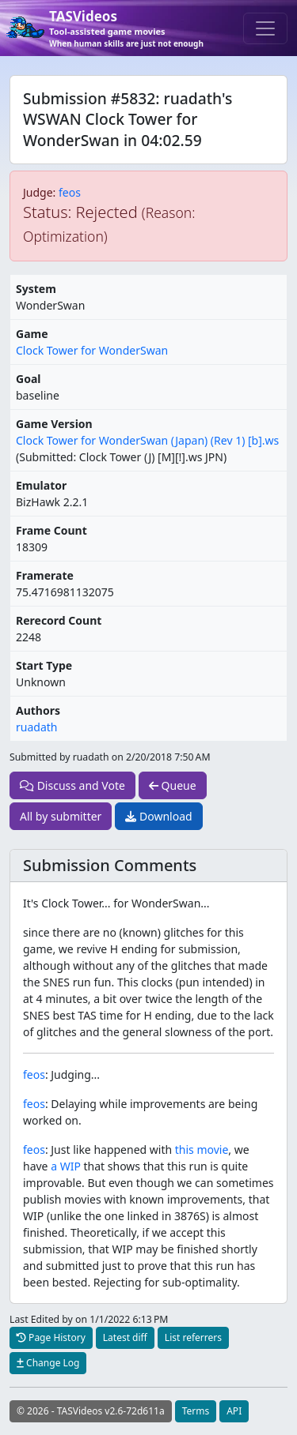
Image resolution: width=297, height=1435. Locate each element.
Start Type (44, 665)
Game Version (54, 423)
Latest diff (125, 1337)
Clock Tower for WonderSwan (92, 350)
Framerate (45, 575)
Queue (172, 785)
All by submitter (60, 816)
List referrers (193, 1337)
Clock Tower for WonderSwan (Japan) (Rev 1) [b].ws (147, 440)
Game (32, 333)
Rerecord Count (58, 620)
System (36, 288)
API (234, 1411)
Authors (38, 710)
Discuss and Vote (72, 785)
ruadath (36, 726)
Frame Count (51, 530)
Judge (38, 192)
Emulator (41, 485)
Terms (196, 1411)
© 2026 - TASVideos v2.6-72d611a (91, 1411)
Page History (51, 1337)
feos (70, 192)
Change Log (48, 1362)
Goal (28, 378)
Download (158, 816)
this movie (202, 1149)
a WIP (66, 1166)
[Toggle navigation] (265, 28)
